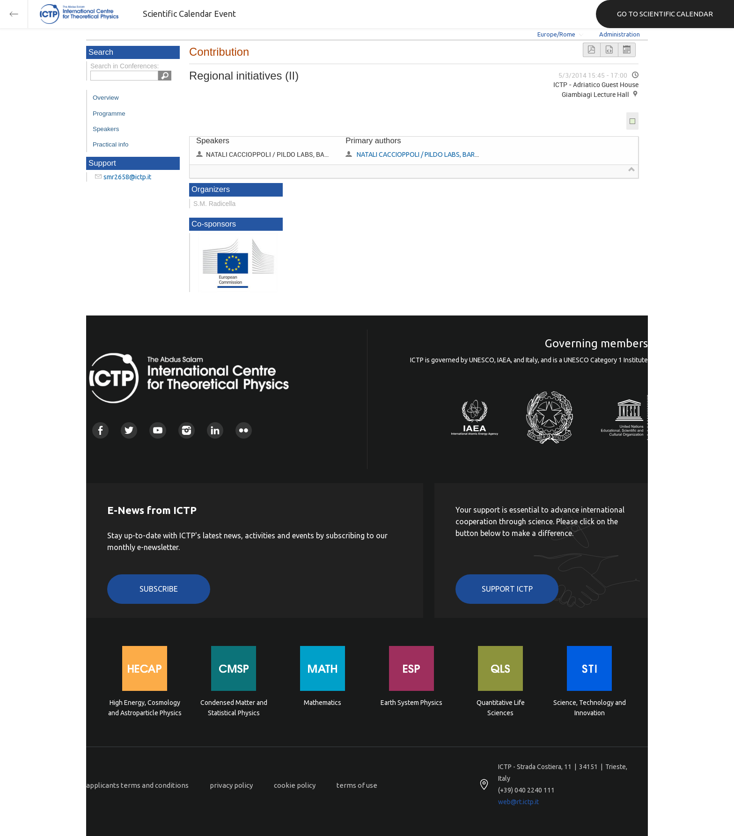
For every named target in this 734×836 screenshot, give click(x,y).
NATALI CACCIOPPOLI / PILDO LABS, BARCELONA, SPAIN (438, 154)
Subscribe (158, 589)
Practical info (110, 144)
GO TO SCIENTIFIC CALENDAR (665, 14)
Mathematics (322, 702)
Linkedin (215, 430)
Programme (109, 113)
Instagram (186, 430)
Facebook (100, 430)
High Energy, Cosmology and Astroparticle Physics (145, 708)
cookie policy (295, 785)
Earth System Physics (411, 702)
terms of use (357, 785)
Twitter (129, 430)
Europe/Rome (556, 34)
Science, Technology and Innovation (589, 708)
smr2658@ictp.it (127, 177)
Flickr (243, 430)
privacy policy (231, 785)
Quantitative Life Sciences (501, 708)
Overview (106, 97)
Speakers (106, 128)
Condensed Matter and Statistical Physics (233, 708)
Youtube (157, 430)
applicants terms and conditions (137, 785)
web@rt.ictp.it (518, 802)
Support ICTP (507, 589)
